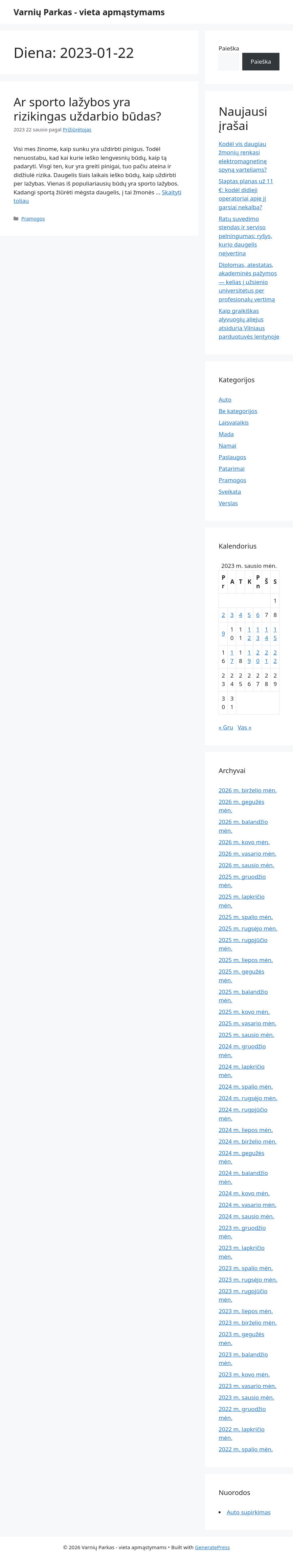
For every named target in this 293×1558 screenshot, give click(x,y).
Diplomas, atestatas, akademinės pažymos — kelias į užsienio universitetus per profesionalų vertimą (248, 282)
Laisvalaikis (234, 422)
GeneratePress (212, 1547)
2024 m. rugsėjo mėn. (248, 1098)
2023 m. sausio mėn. (246, 1397)
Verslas (228, 503)
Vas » (244, 727)
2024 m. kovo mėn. (244, 1193)
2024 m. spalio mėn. (246, 1086)
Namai (227, 445)
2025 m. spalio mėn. (246, 917)
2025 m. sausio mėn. (246, 1035)
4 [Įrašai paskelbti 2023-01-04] (240, 615)
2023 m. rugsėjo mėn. (248, 1279)
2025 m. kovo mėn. (244, 1012)
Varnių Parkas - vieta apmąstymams (89, 12)
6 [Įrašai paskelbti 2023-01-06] (258, 615)
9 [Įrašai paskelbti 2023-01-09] (223, 633)
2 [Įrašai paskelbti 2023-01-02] (223, 615)
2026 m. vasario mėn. (247, 853)
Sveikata (230, 491)
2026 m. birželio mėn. (248, 790)
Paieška (229, 48)
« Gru (226, 727)
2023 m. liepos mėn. (246, 1311)
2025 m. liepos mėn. (246, 960)
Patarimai (232, 468)
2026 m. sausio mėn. (246, 865)
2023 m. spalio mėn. (246, 1268)
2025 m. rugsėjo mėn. (248, 928)
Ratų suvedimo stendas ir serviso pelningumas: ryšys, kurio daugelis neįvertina (245, 236)
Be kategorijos (238, 411)
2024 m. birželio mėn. (248, 1141)
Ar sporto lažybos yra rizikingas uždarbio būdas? (87, 109)
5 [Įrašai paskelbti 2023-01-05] (249, 615)
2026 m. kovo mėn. (244, 842)
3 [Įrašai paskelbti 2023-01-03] (232, 615)
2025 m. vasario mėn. (247, 1023)
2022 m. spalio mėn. (246, 1449)
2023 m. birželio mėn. (248, 1322)
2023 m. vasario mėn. (247, 1386)
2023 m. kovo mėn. (244, 1374)
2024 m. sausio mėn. (246, 1216)
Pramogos (33, 218)
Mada (226, 434)
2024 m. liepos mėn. (246, 1130)
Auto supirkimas (249, 1512)
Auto (225, 399)
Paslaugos (232, 457)
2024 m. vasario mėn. (247, 1205)
